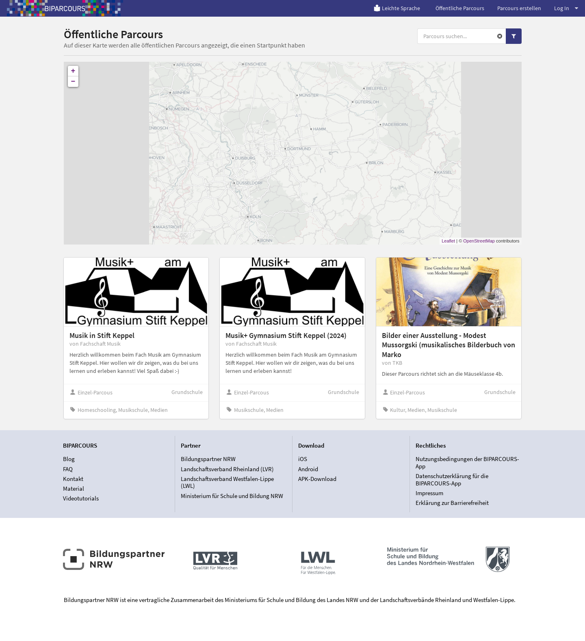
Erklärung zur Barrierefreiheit (452, 503)
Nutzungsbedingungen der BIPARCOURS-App (467, 462)
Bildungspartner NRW (208, 459)
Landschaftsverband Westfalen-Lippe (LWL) (227, 482)
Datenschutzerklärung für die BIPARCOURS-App (452, 479)
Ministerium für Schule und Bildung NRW (232, 496)
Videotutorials (81, 498)
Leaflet (448, 240)
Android (308, 469)
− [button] (73, 82)
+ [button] (73, 71)
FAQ (68, 469)
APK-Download (317, 479)
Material (73, 488)
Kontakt (73, 479)
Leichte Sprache (396, 8)
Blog (69, 459)
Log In (566, 8)
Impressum (429, 493)
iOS (302, 459)
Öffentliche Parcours (460, 8)
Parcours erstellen (519, 8)
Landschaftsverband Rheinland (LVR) (227, 469)
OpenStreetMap (479, 240)
